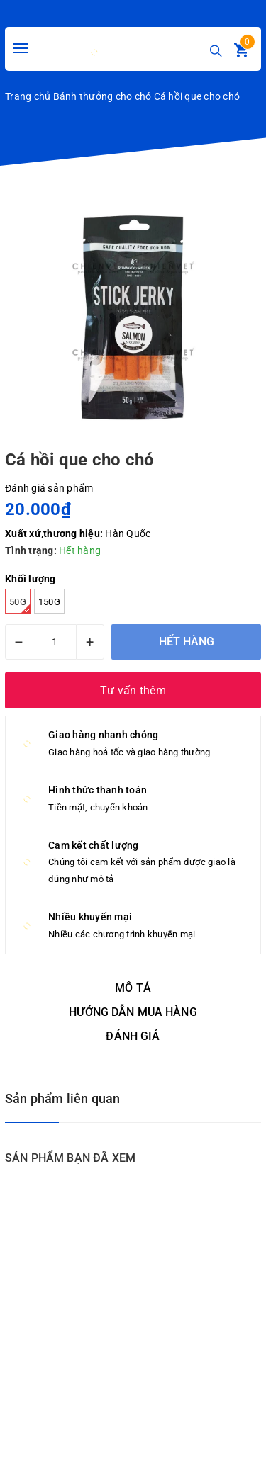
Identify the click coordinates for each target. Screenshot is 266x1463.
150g (49, 602)
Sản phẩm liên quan (62, 1098)
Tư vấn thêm (133, 690)
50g (20, 605)
